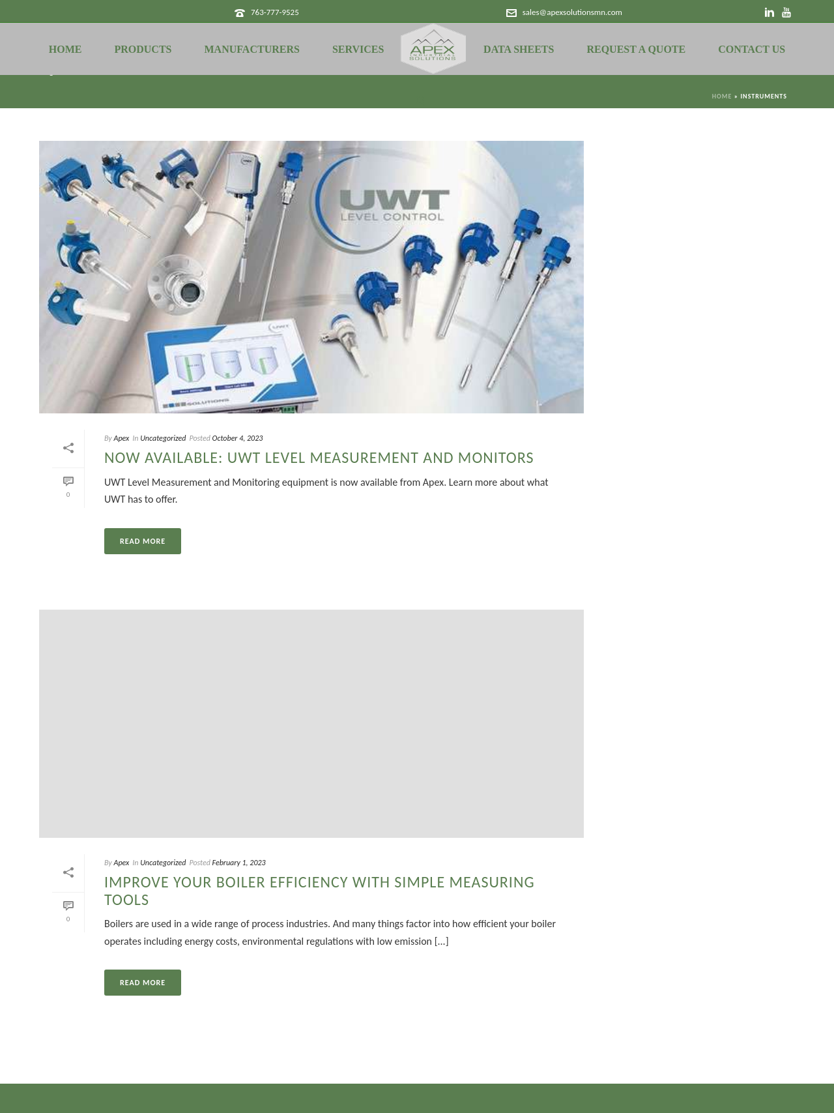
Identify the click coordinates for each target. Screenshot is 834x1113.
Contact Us (751, 49)
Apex (121, 438)
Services (358, 49)
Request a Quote (635, 49)
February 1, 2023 (239, 862)
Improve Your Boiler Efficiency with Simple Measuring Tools (319, 890)
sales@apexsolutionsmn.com (572, 12)
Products (142, 49)
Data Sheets (518, 49)
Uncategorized (163, 438)
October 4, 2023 (237, 438)
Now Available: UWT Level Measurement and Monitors (319, 457)
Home (65, 49)
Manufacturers (252, 49)
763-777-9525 (275, 12)
